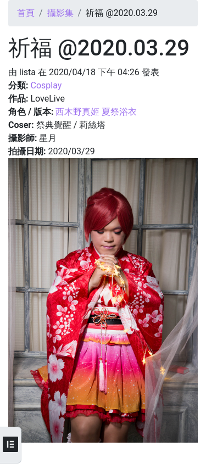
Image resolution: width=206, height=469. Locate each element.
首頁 (26, 13)
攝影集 (60, 13)
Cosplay (46, 85)
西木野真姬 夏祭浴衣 (96, 112)
